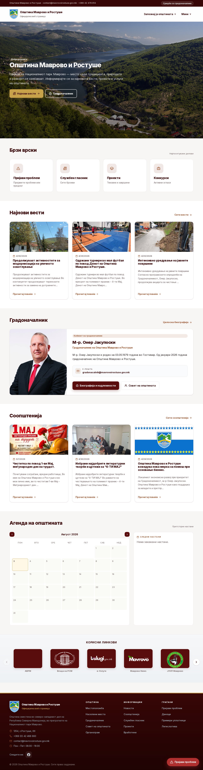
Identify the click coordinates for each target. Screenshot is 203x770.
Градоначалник (95, 720)
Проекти (129, 726)
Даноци (166, 714)
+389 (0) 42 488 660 (25, 736)
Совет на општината (98, 726)
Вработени (130, 732)
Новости (129, 708)
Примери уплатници (174, 720)
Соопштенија (131, 714)
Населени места (95, 714)
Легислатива (169, 726)
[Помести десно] (196, 662)
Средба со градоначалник (177, 3)
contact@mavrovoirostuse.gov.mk (31, 741)
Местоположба (95, 708)
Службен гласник (134, 720)
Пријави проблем (172, 708)
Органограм (93, 732)
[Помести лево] (6, 662)
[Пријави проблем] (183, 762)
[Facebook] (29, 754)
